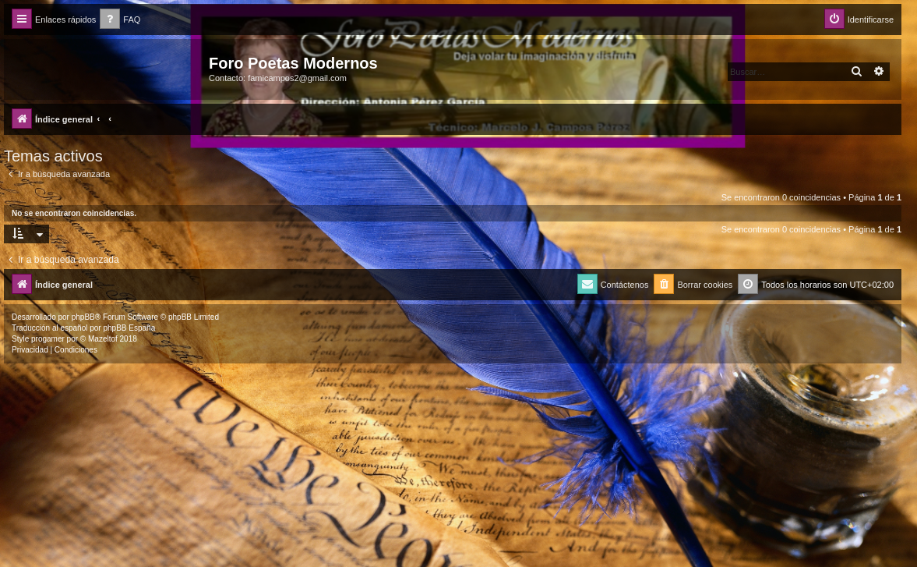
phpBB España (129, 328)
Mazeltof (103, 339)
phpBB (83, 317)
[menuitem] (120, 20)
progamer (48, 339)
